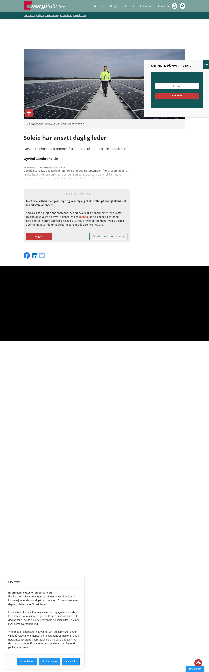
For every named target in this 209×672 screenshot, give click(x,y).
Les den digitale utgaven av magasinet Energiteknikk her (55, 15)
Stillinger (113, 6)
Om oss (129, 6)
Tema (97, 6)
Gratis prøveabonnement (108, 236)
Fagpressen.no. (21, 647)
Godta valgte (49, 661)
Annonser (146, 6)
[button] (198, 663)
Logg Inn (39, 236)
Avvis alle (70, 661)
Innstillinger (195, 669)
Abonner (163, 6)
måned (83, 217)
